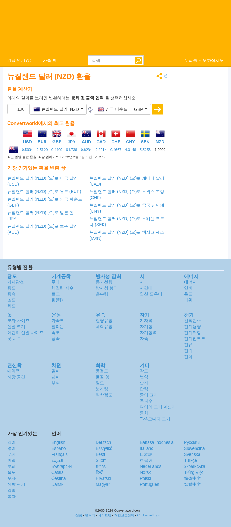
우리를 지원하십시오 (204, 60)
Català (57, 472)
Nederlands (151, 466)
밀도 (100, 382)
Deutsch (103, 442)
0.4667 (116, 150)
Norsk (145, 472)
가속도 (57, 320)
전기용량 (192, 326)
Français (59, 454)
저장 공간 (16, 376)
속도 (55, 332)
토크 (55, 294)
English (58, 442)
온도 (188, 294)
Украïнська (194, 466)
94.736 (71, 150)
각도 (144, 370)
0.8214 (101, 150)
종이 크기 (149, 394)
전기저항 (192, 332)
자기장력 (148, 332)
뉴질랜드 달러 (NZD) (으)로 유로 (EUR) (44, 191)
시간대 (146, 288)
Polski (145, 478)
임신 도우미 (151, 294)
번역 (144, 376)
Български (61, 466)
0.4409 (57, 150)
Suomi (102, 460)
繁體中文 (192, 484)
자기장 (146, 326)
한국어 (146, 460)
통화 (144, 412)
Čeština (58, 478)
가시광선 (15, 282)
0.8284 (86, 150)
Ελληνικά (104, 448)
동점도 (102, 370)
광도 (11, 288)
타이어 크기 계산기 (158, 406)
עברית (101, 466)
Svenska (192, 454)
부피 (55, 382)
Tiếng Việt (193, 472)
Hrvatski (103, 478)
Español (59, 448)
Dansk (57, 484)
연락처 (90, 515)
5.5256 (145, 150)
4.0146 (130, 150)
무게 (55, 282)
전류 (188, 344)
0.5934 (27, 150)
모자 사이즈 (18, 320)
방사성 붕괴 (107, 288)
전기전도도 (194, 338)
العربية (57, 460)
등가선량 (104, 282)
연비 (188, 288)
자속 (144, 338)
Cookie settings (148, 515)
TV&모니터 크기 (155, 418)
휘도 (11, 306)
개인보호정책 (124, 515)
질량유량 (104, 320)
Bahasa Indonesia (157, 442)
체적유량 (104, 326)
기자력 (146, 320)
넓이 (55, 376)
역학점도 (104, 394)
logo (115, 27)
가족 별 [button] (50, 60)
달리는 (57, 326)
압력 (144, 388)
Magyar (103, 484)
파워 (188, 300)
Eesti (100, 454)
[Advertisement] (200, 163)
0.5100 (42, 150)
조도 (11, 300)
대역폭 (13, 370)
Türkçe (190, 460)
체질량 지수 (62, 288)
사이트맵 (104, 515)
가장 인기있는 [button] (20, 60)
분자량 (102, 388)
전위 (188, 350)
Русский (192, 442)
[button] (58, 109)
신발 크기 (16, 326)
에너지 (190, 282)
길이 (55, 370)
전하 (188, 356)
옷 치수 (14, 338)
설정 (78, 515)
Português (149, 484)
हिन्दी (99, 472)
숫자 (144, 382)
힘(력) (57, 300)
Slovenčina (194, 448)
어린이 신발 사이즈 (25, 332)
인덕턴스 (192, 320)
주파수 (146, 400)
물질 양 (102, 376)
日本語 (146, 454)
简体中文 (192, 478)
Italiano (146, 448)
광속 (11, 294)
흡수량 (102, 294)
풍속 (55, 338)
